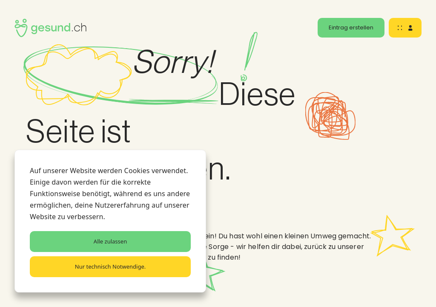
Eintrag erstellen (351, 27)
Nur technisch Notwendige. (110, 266)
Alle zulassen (110, 241)
